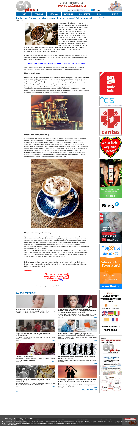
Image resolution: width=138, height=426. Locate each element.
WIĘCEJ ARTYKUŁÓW (89, 390)
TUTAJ (61, 280)
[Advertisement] (110, 44)
